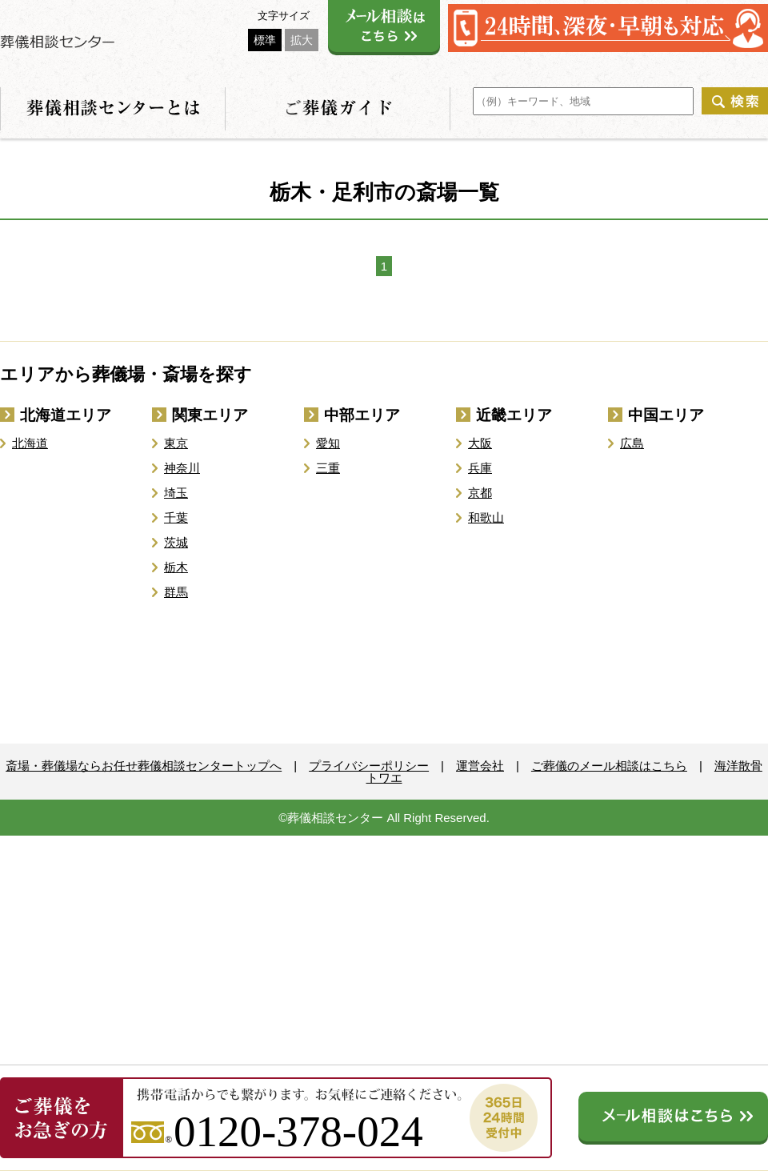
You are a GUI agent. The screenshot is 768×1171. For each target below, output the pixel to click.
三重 (328, 468)
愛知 (328, 443)
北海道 (30, 443)
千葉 (176, 517)
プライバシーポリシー (369, 765)
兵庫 (480, 468)
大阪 (480, 443)
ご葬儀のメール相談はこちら (609, 765)
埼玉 (176, 492)
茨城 (176, 542)
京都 (480, 492)
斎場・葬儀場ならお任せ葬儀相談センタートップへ (144, 765)
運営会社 (480, 765)
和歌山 (486, 517)
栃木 (176, 567)
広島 (632, 443)
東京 (176, 443)
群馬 (176, 592)
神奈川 (182, 468)
